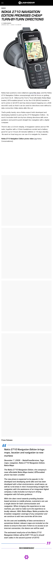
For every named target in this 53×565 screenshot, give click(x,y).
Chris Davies (7, 23)
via (36, 139)
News (3, 8)
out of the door (34, 93)
